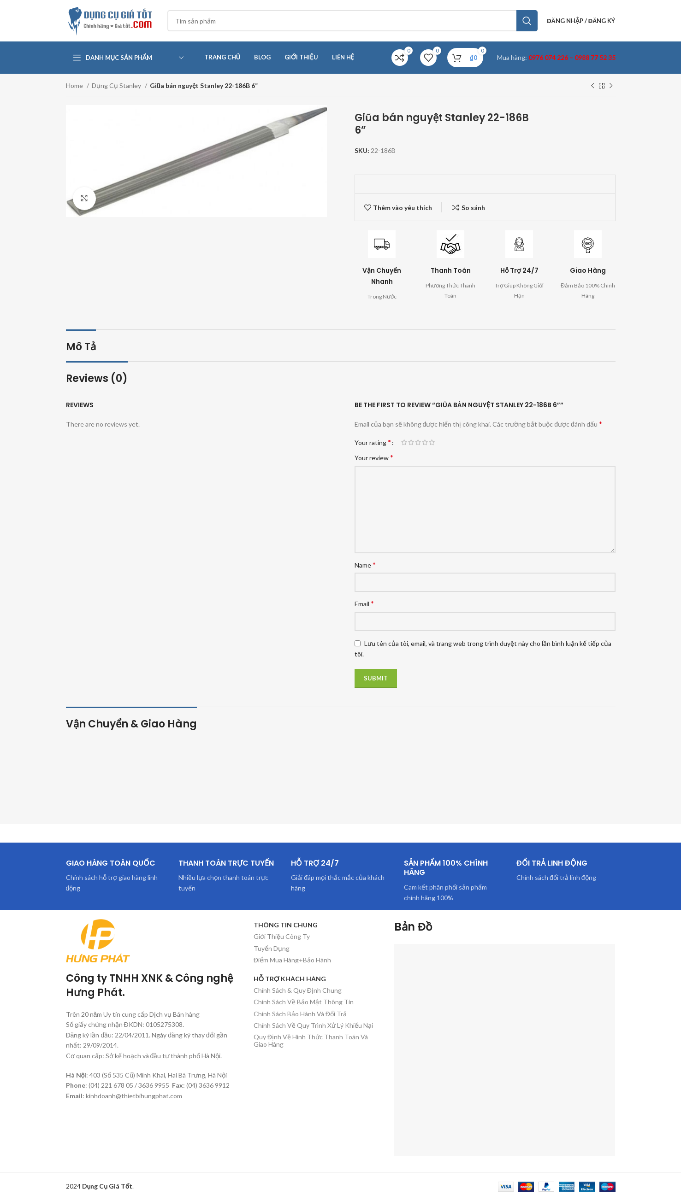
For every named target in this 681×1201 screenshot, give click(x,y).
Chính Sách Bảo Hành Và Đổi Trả (300, 1014)
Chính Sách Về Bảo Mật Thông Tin (304, 1002)
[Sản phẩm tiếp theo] (611, 86)
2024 (99, 1186)
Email (364, 603)
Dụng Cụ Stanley (117, 85)
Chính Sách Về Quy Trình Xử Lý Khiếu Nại (313, 1025)
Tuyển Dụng (272, 948)
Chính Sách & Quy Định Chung (298, 990)
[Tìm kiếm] (352, 20)
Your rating (373, 442)
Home (75, 85)
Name (365, 564)
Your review (374, 457)
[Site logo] (112, 20)
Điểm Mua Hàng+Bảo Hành (292, 960)
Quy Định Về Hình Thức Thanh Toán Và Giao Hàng (311, 1040)
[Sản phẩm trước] (592, 86)
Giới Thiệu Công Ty (282, 936)
